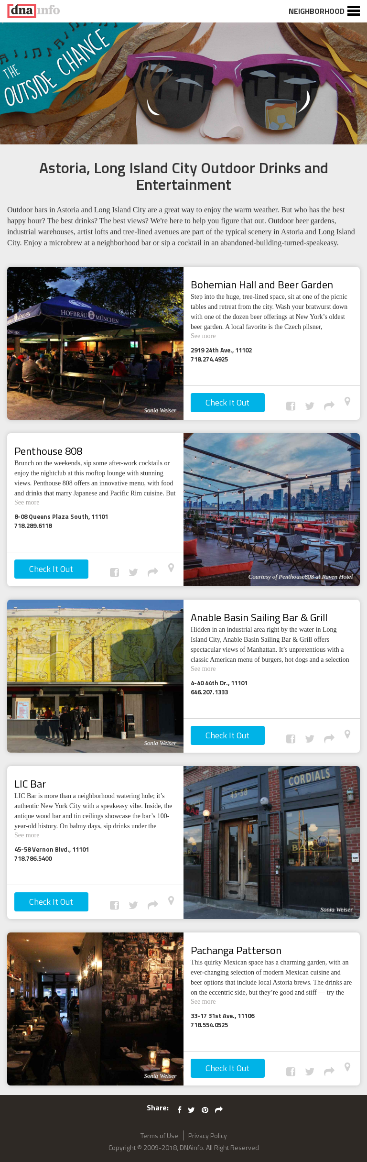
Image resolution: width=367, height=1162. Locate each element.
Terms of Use (159, 1135)
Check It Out (227, 402)
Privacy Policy (207, 1135)
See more (208, 335)
